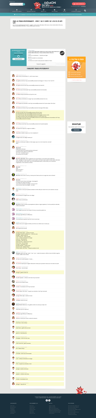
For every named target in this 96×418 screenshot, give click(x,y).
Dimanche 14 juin (32, 409)
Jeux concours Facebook (72, 408)
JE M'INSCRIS (83, 6)
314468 (63, 49)
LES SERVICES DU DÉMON (76, 10)
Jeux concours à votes (71, 410)
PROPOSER (76, 131)
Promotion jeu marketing (72, 414)
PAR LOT (64, 10)
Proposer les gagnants (39, 64)
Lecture (50, 413)
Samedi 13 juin (32, 408)
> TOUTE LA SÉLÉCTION (76, 81)
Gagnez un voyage (52, 405)
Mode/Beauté (51, 410)
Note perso (18, 59)
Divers (53, 413)
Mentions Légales (43, 397)
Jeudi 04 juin (12, 413)
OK (23, 4)
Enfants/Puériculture (57, 410)
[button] (85, 11)
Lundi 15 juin (32, 410)
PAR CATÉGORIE (55, 10)
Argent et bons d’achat (52, 409)
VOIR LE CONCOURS (59, 64)
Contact (37, 397)
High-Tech (50, 408)
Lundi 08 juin (12, 409)
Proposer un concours (51, 397)
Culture (58, 409)
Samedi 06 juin (12, 410)
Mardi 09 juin (12, 408)
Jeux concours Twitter (71, 413)
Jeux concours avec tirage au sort (73, 405)
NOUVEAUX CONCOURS (31, 10)
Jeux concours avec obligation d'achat (74, 409)
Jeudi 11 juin (12, 405)
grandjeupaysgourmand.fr (18, 50)
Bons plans (58, 397)
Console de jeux (55, 408)
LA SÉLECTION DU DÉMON (16, 10)
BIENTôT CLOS (43, 10)
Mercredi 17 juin (32, 413)
